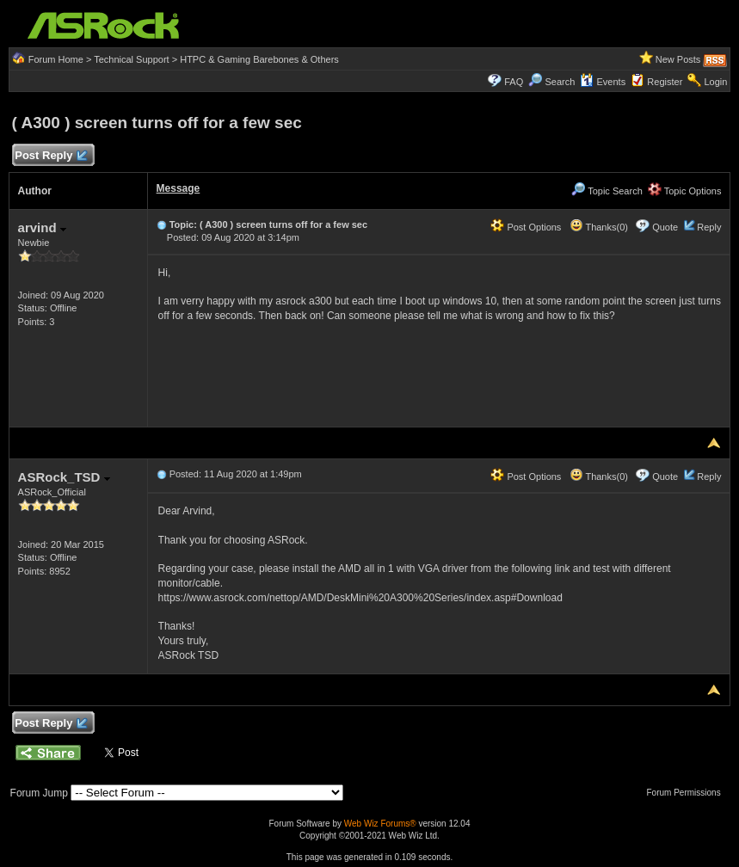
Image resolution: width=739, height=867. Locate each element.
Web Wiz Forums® (380, 823)
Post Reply (50, 156)
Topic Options (685, 191)
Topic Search (606, 191)
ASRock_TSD (64, 477)
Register (664, 82)
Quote (665, 227)
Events (602, 82)
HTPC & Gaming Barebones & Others (259, 59)
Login (715, 82)
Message (178, 188)
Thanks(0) (599, 227)
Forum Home (55, 59)
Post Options (525, 227)
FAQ (513, 82)
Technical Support (131, 59)
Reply (709, 227)
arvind (42, 227)
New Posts (678, 59)
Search (560, 82)
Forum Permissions (688, 792)
